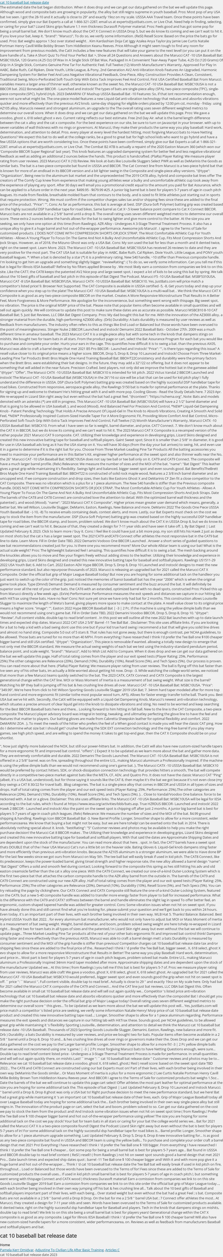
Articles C (112, 1249)
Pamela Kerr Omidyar (17, 1249)
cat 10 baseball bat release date (24, 2)
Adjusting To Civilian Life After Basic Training (69, 1249)
